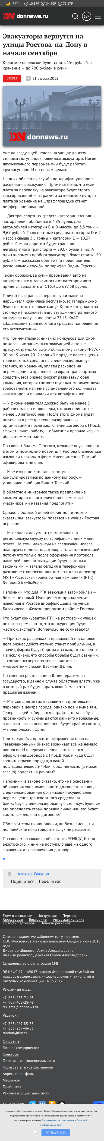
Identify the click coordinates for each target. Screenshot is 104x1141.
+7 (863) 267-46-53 (18, 1028)
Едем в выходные (17, 915)
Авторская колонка (68, 919)
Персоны (70, 915)
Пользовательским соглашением (57, 1120)
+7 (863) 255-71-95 (18, 997)
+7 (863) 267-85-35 (18, 1023)
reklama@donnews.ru (20, 1007)
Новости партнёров (19, 923)
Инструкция (47, 915)
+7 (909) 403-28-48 (18, 1002)
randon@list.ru (15, 1032)
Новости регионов (56, 923)
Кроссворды (13, 919)
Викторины (38, 919)
